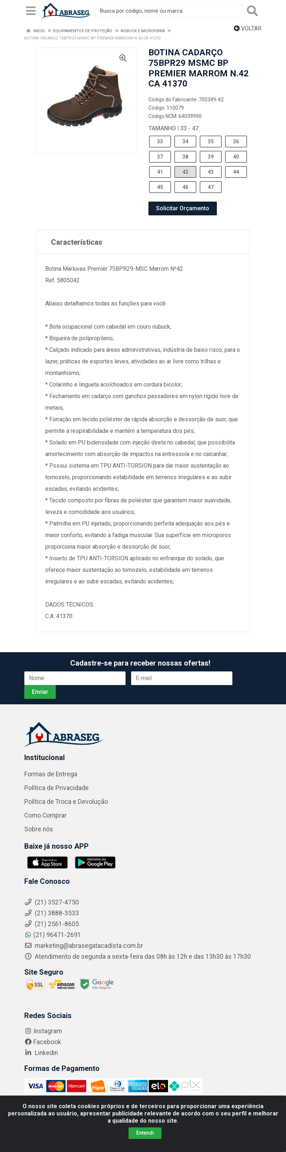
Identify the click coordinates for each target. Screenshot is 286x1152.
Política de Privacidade (56, 788)
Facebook (42, 1042)
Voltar (247, 28)
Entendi (145, 1133)
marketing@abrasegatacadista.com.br (83, 945)
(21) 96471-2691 (52, 934)
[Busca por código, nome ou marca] (168, 10)
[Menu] (30, 10)
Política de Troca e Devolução (66, 801)
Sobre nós (38, 829)
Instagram (43, 1031)
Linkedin (41, 1052)
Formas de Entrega (50, 774)
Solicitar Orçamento (182, 208)
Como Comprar (45, 815)
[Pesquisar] (252, 10)
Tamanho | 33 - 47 (173, 128)
